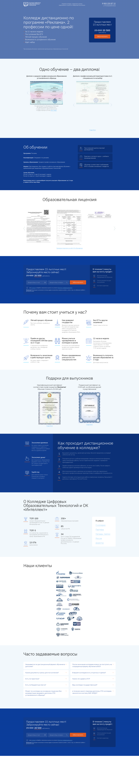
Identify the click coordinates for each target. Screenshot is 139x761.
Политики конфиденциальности (65, 287)
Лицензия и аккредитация (105, 737)
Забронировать (102, 36)
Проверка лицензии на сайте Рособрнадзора (69, 248)
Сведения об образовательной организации (106, 740)
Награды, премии (103, 534)
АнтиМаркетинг (112, 756)
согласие (33, 287)
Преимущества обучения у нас (86, 740)
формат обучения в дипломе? (45, 599)
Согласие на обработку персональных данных (33, 757)
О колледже (100, 525)
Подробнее (92, 130)
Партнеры (101, 735)
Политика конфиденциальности (30, 755)
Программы (81, 737)
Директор (100, 543)
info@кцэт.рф (31, 721)
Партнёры (100, 529)
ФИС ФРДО (54, 110)
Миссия (99, 538)
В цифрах (100, 520)
